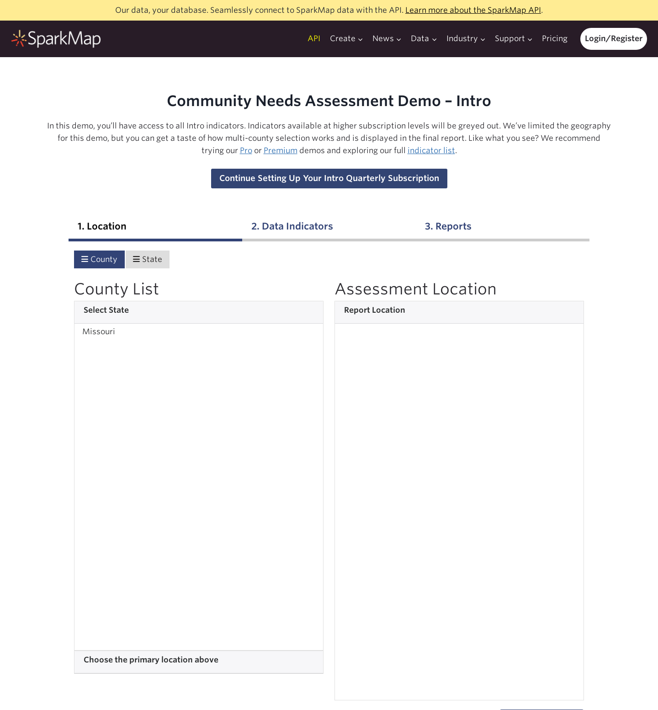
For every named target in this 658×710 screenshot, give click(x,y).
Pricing (555, 38)
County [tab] (99, 259)
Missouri (98, 331)
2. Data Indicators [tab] (292, 226)
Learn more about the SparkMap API (473, 10)
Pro (246, 150)
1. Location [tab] (102, 226)
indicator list (431, 150)
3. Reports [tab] (448, 226)
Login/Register (613, 38)
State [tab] (147, 259)
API (314, 38)
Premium (280, 150)
